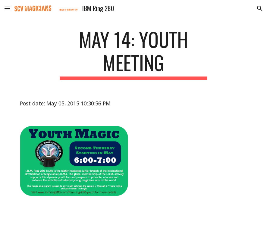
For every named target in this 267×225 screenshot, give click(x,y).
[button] (7, 8)
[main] (133, 54)
